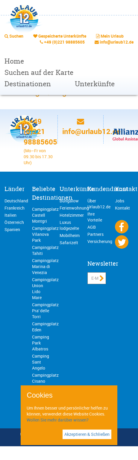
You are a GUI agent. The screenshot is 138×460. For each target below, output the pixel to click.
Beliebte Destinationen (52, 193)
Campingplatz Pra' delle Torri (45, 310)
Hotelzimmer (72, 215)
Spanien (12, 229)
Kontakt (126, 189)
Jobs (119, 201)
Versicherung (99, 241)
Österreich (14, 222)
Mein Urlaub (112, 36)
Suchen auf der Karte (38, 72)
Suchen (16, 36)
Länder (14, 189)
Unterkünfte (95, 83)
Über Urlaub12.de (98, 204)
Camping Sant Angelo (40, 362)
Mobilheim (70, 235)
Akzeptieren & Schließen (87, 434)
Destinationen (27, 83)
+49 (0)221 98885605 (64, 42)
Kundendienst (107, 189)
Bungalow (69, 201)
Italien (10, 215)
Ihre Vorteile (94, 217)
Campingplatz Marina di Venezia (45, 266)
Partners (95, 234)
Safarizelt (69, 242)
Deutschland (16, 201)
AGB (91, 227)
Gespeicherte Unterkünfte (62, 36)
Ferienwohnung (74, 208)
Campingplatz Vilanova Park (45, 234)
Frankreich (14, 208)
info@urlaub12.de (117, 42)
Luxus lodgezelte (69, 225)
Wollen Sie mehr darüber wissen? (58, 420)
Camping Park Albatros (40, 343)
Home (14, 61)
